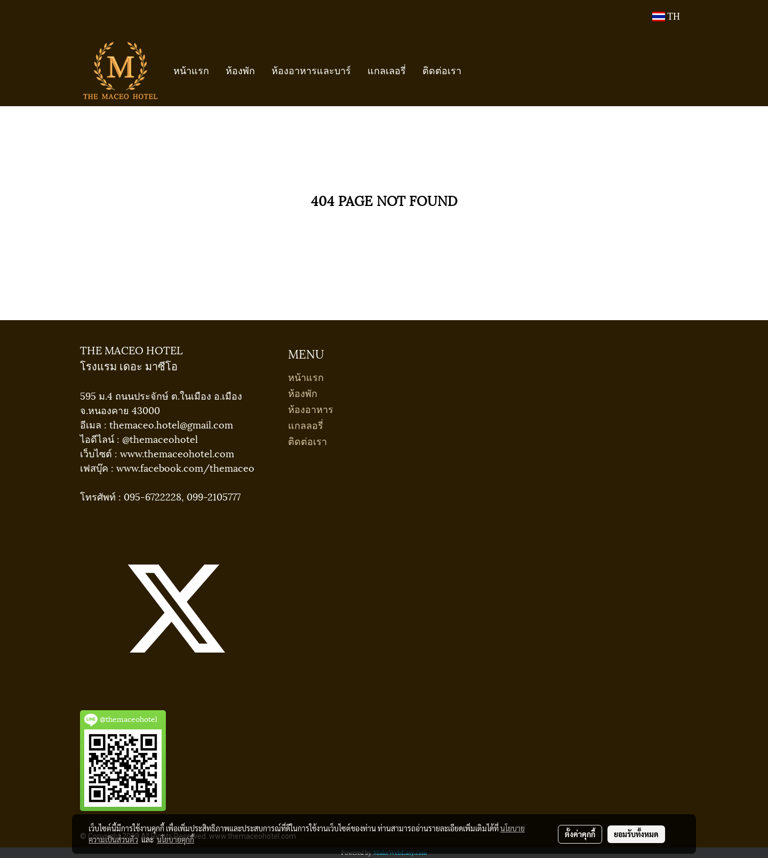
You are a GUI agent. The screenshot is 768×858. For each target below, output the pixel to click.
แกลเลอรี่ (386, 69)
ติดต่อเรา (441, 69)
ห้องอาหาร (310, 408)
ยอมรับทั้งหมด (636, 834)
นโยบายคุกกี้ (175, 839)
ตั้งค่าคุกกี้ (580, 834)
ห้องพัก (240, 69)
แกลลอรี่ (305, 424)
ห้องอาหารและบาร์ (311, 69)
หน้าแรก (191, 69)
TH (666, 16)
